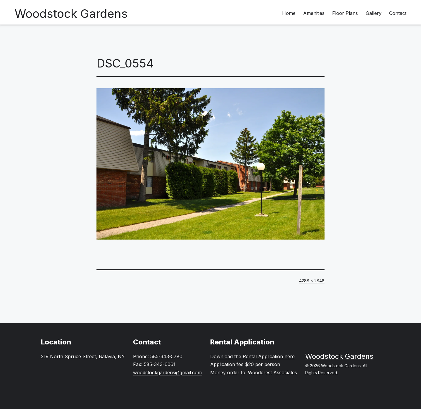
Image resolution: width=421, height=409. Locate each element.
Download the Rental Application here (252, 356)
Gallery (374, 13)
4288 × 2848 (312, 280)
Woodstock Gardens (71, 13)
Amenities (314, 13)
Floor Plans (345, 13)
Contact (397, 13)
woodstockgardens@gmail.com (167, 372)
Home (289, 13)
